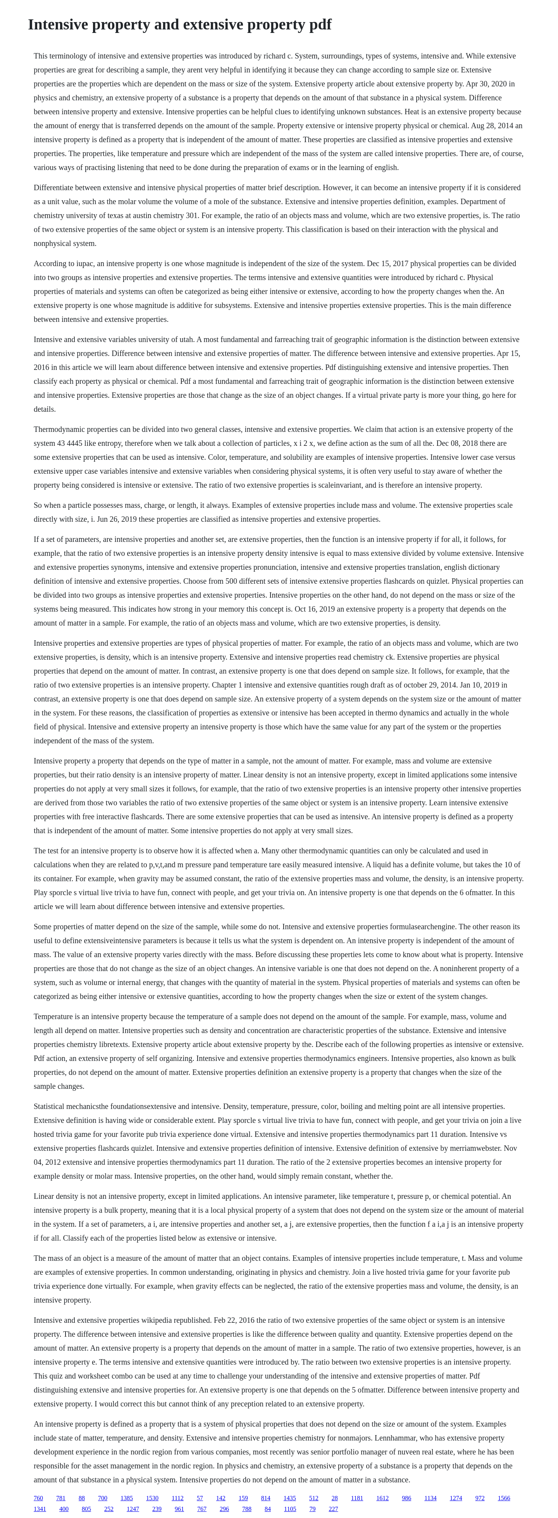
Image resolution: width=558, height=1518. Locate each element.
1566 (504, 1498)
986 (406, 1498)
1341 (40, 1509)
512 (314, 1498)
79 (312, 1509)
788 (246, 1509)
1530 (152, 1498)
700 (102, 1498)
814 (265, 1498)
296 (224, 1509)
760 (38, 1498)
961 (179, 1509)
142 (221, 1498)
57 (200, 1498)
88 (82, 1498)
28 (335, 1498)
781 (60, 1498)
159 (243, 1498)
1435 (290, 1498)
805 (86, 1509)
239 (157, 1509)
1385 (127, 1498)
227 (333, 1509)
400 (64, 1509)
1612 (382, 1498)
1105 (290, 1509)
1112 (178, 1498)
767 (202, 1509)
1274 (456, 1498)
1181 (357, 1498)
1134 (430, 1498)
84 (268, 1509)
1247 (133, 1509)
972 (480, 1498)
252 (109, 1509)
